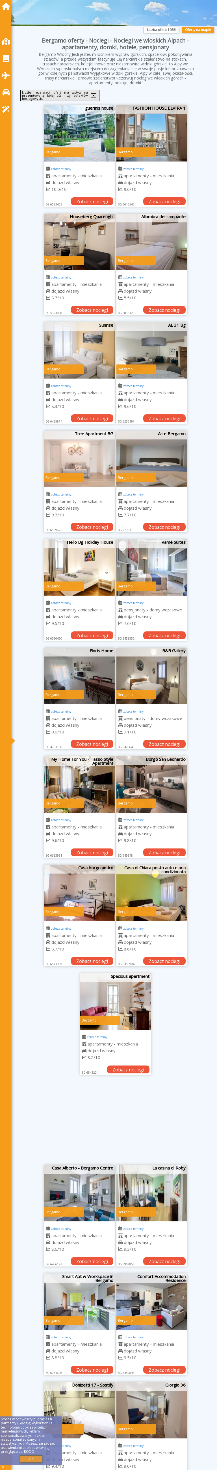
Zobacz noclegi (92, 201)
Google (24, 1423)
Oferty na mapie (198, 29)
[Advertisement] (115, 1122)
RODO (29, 1451)
